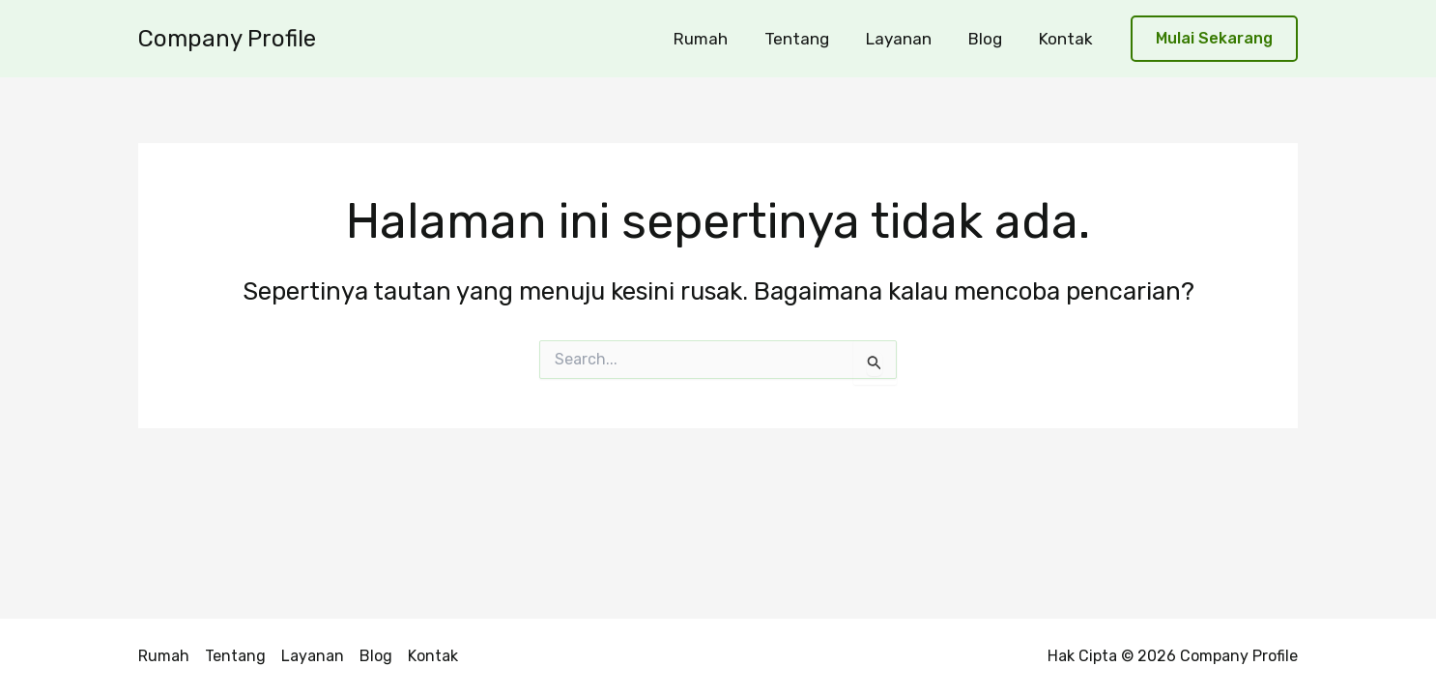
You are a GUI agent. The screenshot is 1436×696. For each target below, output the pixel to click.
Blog (991, 38)
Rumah (718, 38)
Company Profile (227, 38)
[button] (1214, 39)
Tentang (810, 38)
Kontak (1068, 38)
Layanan (908, 38)
